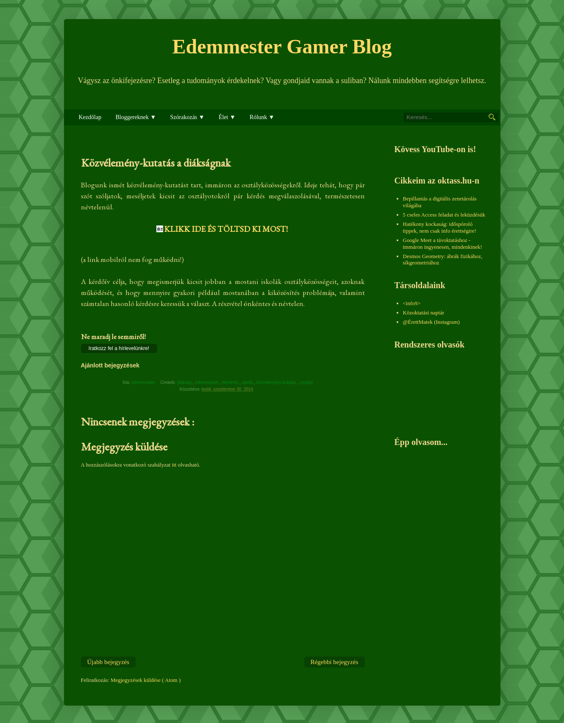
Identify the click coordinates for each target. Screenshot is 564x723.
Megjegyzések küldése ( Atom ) (146, 680)
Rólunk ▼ (262, 117)
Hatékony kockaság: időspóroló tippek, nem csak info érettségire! (440, 227)
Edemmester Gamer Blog (282, 46)
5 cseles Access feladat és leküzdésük (444, 214)
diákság (185, 382)
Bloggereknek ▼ (135, 117)
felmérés (230, 382)
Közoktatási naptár (424, 312)
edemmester (207, 382)
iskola (248, 382)
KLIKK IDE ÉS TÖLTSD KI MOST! (226, 228)
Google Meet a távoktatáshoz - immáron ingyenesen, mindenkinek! (442, 243)
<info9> (412, 303)
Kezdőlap (90, 117)
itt (174, 465)
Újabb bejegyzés (108, 662)
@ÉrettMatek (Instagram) (431, 322)
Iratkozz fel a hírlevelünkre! (119, 348)
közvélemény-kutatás (276, 382)
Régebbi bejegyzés (334, 662)
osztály (307, 382)
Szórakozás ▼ (187, 117)
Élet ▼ (227, 117)
